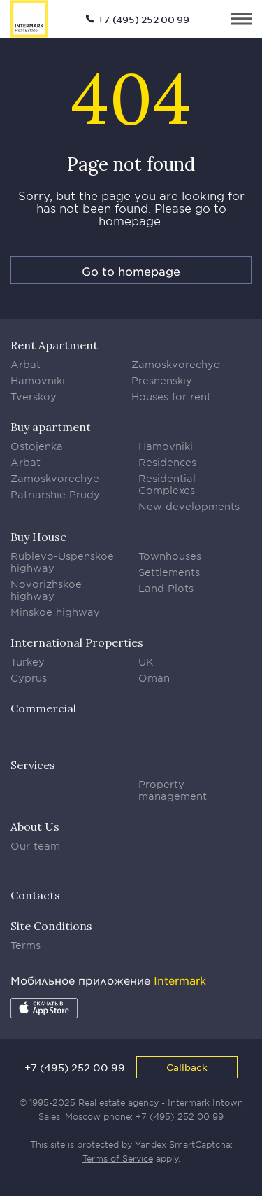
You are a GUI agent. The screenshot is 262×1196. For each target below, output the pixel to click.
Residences (167, 462)
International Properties (76, 642)
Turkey (27, 662)
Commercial (43, 708)
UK (146, 662)
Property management (172, 790)
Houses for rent (171, 396)
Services (32, 765)
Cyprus (28, 678)
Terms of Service (117, 1158)
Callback (187, 1067)
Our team (35, 846)
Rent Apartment (54, 345)
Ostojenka (36, 446)
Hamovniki (37, 380)
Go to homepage (131, 271)
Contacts (35, 895)
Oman (154, 678)
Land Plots (166, 588)
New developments (189, 506)
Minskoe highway (55, 612)
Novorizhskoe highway (46, 590)
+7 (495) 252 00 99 (143, 19)
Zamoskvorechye (175, 364)
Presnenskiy (161, 380)
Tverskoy (33, 396)
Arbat (25, 364)
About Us (34, 826)
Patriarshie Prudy (55, 494)
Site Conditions (51, 926)
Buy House (38, 537)
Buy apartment (50, 427)
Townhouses (169, 556)
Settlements (169, 572)
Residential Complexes (167, 484)
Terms (25, 945)
